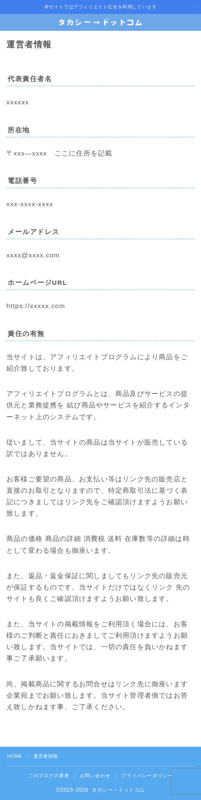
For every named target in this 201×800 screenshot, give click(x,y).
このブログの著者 (49, 775)
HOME (14, 756)
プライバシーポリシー (147, 775)
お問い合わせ (95, 775)
